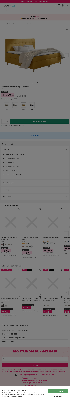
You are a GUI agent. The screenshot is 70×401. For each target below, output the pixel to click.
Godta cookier (58, 391)
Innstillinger (58, 396)
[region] (35, 393)
